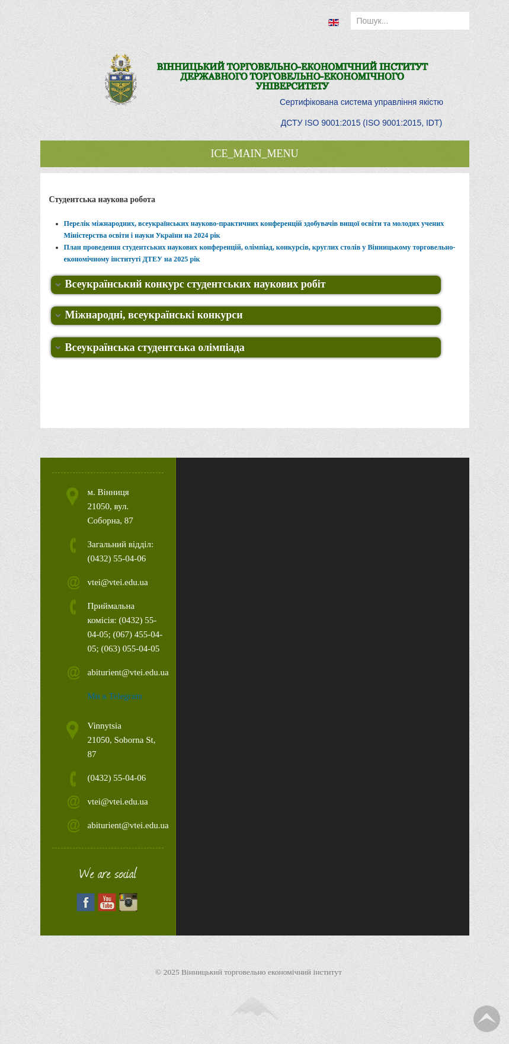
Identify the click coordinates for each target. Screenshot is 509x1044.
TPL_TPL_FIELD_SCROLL (486, 1018)
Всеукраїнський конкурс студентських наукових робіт (195, 284)
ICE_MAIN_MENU (255, 153)
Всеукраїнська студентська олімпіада (155, 347)
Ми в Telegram (115, 696)
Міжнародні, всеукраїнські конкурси (154, 315)
